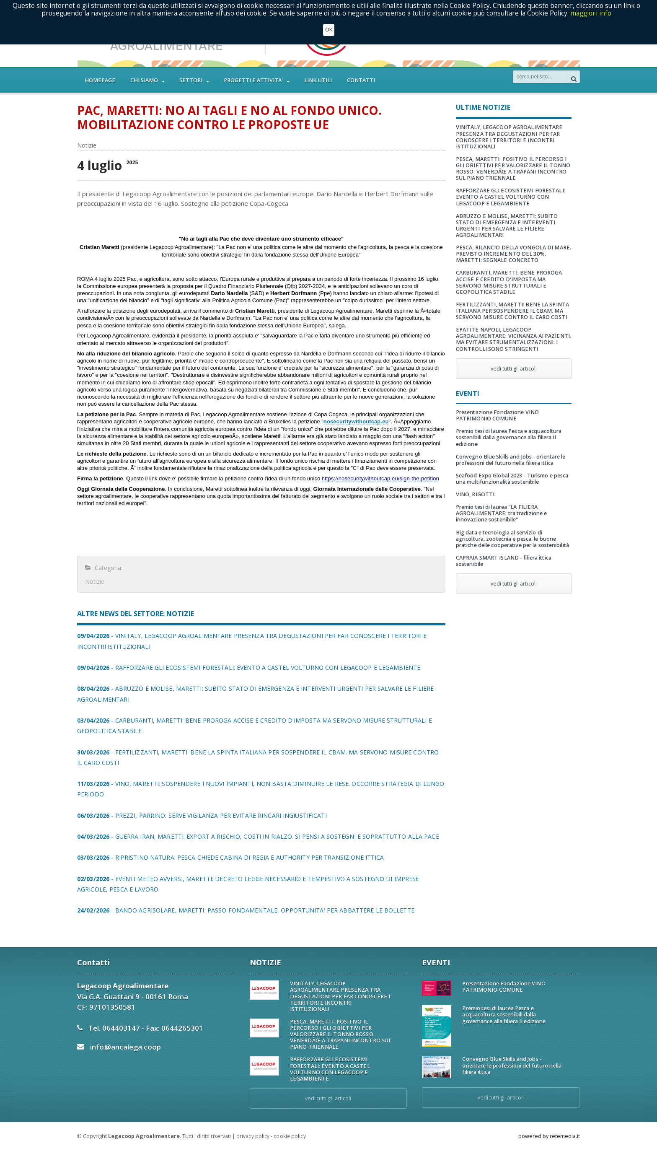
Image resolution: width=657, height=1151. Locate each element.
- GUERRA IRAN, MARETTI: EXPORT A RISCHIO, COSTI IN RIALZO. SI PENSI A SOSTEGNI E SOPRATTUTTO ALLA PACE (255, 836)
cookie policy (289, 1136)
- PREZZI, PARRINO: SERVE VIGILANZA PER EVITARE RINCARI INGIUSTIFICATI (200, 815)
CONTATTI (361, 80)
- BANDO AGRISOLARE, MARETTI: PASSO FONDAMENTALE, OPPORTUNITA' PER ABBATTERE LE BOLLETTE (243, 910)
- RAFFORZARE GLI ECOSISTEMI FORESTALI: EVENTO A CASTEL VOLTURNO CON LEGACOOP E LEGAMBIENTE (246, 667)
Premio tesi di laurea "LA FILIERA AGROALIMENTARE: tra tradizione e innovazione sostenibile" (501, 513)
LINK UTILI (318, 80)
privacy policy (252, 1136)
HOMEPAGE (100, 80)
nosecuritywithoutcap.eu (355, 421)
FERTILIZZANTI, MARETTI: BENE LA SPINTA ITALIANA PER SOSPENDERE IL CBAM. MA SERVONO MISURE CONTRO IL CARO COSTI (511, 311)
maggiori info (591, 13)
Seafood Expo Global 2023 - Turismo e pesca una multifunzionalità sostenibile (511, 478)
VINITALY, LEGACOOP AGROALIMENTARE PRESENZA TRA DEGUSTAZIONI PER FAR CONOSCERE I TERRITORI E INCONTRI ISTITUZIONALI (508, 137)
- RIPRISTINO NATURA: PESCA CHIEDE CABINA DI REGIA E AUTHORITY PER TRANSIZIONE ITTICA (228, 857)
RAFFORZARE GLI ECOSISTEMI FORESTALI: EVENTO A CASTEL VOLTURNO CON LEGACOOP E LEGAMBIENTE (510, 197)
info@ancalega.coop (125, 1047)
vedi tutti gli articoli (513, 368)
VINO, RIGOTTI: (475, 494)
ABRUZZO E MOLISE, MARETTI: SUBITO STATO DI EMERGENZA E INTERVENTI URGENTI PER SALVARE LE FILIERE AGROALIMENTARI (506, 225)
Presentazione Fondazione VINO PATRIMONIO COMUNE (497, 415)
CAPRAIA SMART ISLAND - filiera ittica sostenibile (503, 561)
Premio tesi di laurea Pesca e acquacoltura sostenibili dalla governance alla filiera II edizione (508, 437)
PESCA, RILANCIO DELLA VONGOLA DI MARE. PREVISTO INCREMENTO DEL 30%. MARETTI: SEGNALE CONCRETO (514, 254)
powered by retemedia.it (549, 1136)
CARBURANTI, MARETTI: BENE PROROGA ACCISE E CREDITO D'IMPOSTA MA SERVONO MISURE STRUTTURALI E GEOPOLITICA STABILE (513, 282)
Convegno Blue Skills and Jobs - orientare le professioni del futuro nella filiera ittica (510, 460)
